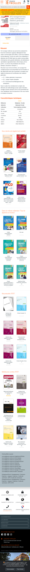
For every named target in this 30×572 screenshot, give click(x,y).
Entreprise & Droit (6, 474)
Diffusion (21, 546)
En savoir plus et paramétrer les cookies (16, 565)
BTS (13, 482)
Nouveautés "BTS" (8, 294)
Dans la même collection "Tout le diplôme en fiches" (13, 212)
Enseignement (15, 474)
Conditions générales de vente (15, 550)
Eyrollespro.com (15, 546)
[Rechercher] (13, 7)
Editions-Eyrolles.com (6, 546)
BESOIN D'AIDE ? (15, 523)
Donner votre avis (14, 29)
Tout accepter (10, 569)
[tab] (8, 38)
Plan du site (24, 550)
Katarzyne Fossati (14, 23)
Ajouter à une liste (15, 34)
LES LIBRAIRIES (15, 520)
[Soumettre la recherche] (28, 7)
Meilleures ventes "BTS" (10, 372)
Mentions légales (4, 550)
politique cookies (15, 563)
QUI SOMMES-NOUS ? (6, 516)
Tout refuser (20, 569)
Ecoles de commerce (17, 477)
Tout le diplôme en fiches (20, 107)
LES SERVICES (15, 526)
